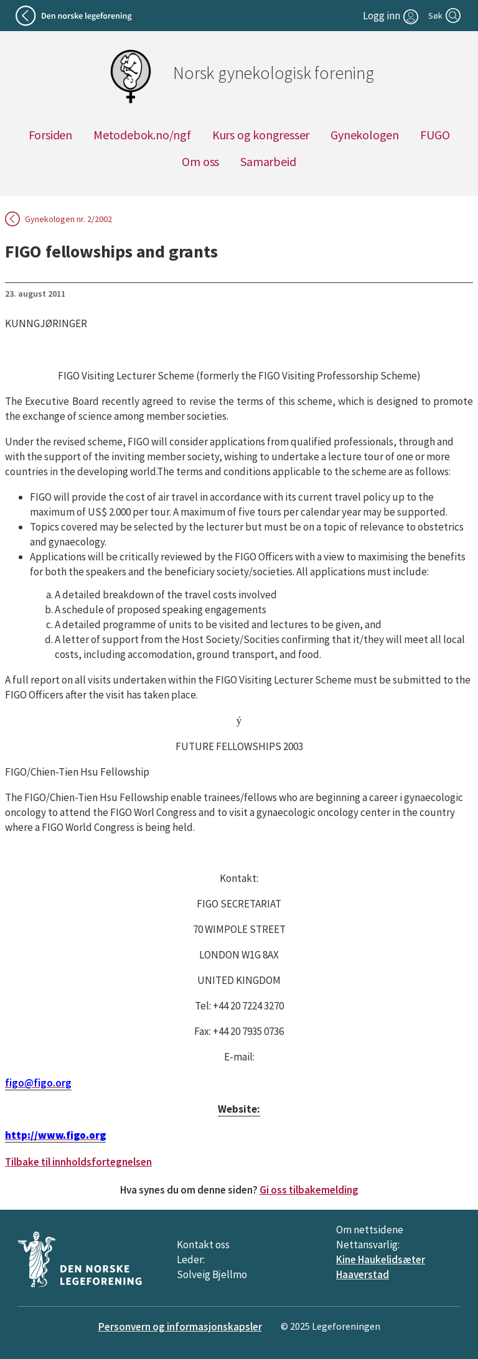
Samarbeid (268, 161)
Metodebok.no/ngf (142, 134)
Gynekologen (364, 134)
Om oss (200, 161)
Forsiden (50, 134)
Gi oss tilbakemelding (309, 1190)
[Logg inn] (392, 15)
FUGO (434, 134)
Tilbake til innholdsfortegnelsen (78, 1162)
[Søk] (445, 15)
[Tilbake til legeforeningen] (75, 15)
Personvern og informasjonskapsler (180, 1326)
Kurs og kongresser (260, 134)
